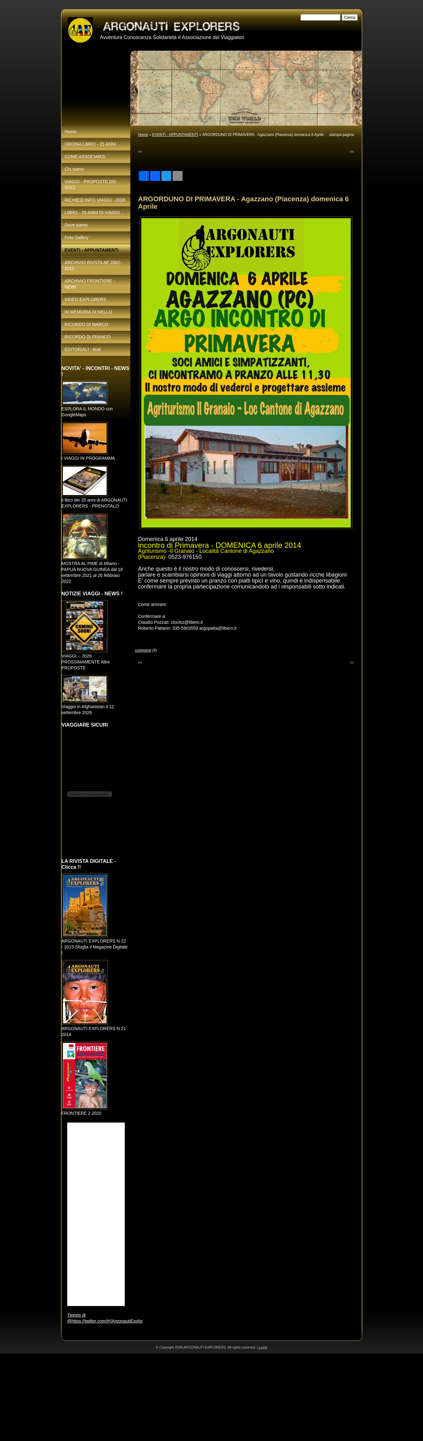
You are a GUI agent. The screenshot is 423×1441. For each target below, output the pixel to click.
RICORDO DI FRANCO (88, 336)
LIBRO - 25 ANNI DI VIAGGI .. (94, 212)
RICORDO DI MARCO (86, 324)
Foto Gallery (76, 237)
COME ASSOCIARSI (85, 156)
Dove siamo (76, 225)
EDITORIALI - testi (83, 349)
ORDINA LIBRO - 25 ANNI (90, 144)
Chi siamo (74, 169)
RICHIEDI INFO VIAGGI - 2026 (95, 200)
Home (143, 135)
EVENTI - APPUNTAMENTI (175, 135)
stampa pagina (341, 135)
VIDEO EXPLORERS (85, 299)
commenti (143, 650)
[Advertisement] (187, 1397)
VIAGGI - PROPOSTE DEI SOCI (91, 184)
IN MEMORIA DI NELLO (88, 311)
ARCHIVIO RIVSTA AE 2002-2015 (93, 265)
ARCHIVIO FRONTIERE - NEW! (90, 283)
